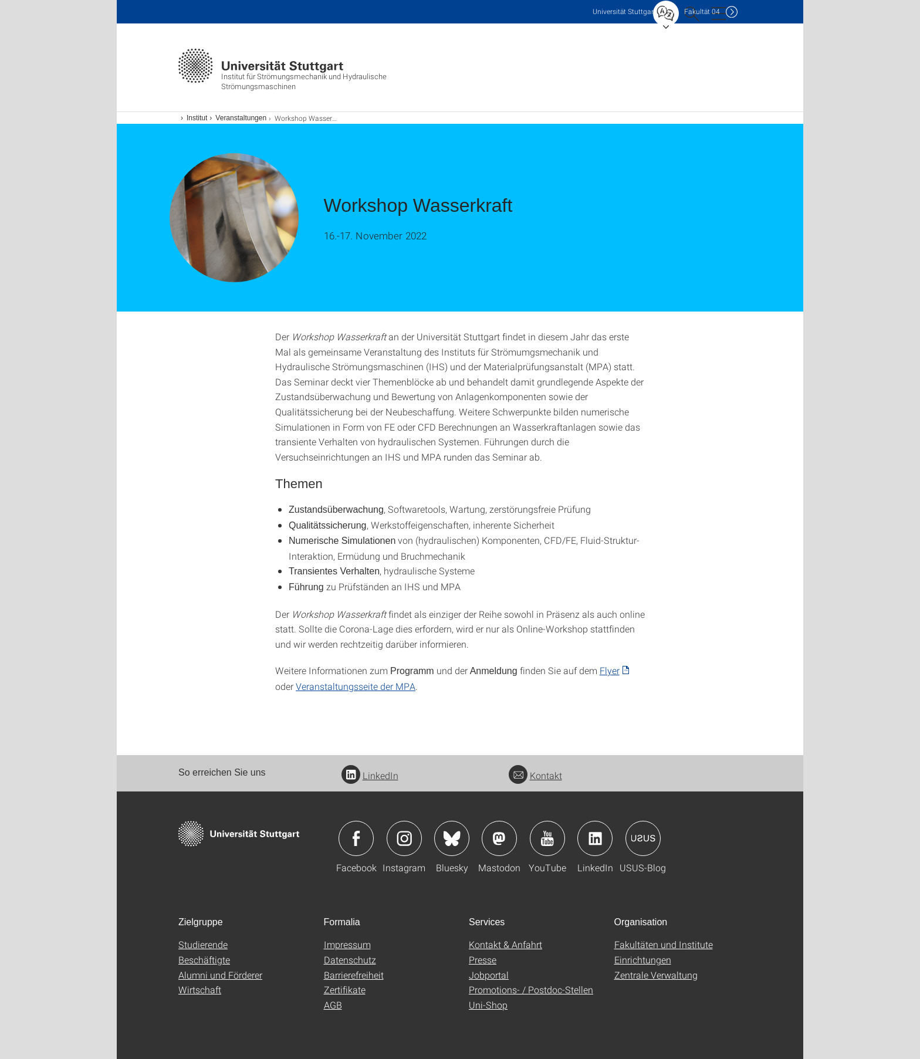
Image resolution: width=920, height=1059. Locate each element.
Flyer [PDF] (610, 670)
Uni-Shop (488, 1005)
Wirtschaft (199, 989)
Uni (624, 11)
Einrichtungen (642, 959)
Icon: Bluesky (451, 838)
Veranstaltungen (240, 118)
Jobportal (489, 975)
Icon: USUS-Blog (643, 838)
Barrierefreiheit (354, 975)
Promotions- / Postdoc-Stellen (531, 989)
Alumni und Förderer (220, 975)
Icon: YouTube (547, 838)
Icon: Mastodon (499, 838)
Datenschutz (350, 959)
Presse (482, 959)
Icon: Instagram (404, 838)
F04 (702, 11)
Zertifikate (345, 989)
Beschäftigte (204, 959)
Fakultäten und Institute (663, 944)
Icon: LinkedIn (595, 838)
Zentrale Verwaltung (656, 975)
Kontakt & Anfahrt (505, 944)
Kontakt (535, 775)
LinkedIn (369, 775)
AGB (333, 1005)
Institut (197, 118)
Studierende (203, 944)
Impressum (347, 944)
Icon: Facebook (356, 838)
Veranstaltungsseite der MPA (355, 686)
